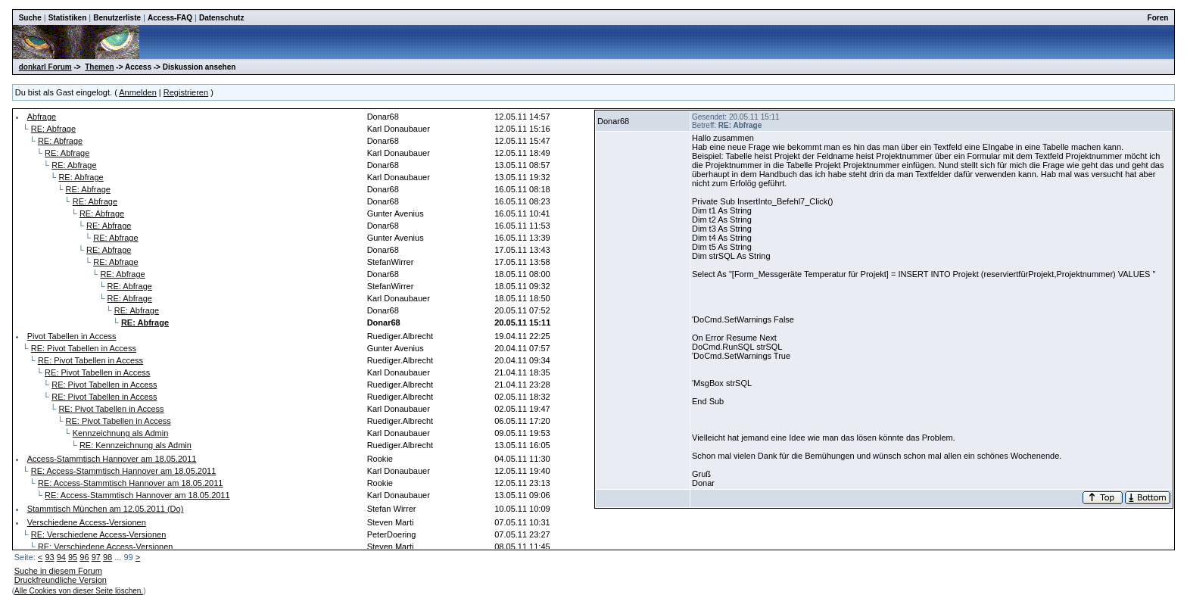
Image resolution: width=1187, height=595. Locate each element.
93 (49, 557)
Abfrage (42, 116)
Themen (99, 67)
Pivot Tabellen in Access (72, 336)
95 (72, 557)
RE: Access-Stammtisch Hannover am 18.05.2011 (124, 470)
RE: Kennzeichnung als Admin (135, 445)
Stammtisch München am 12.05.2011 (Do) (105, 508)
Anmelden (138, 92)
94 (61, 557)
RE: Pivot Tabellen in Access (83, 348)
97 (96, 557)
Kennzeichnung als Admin (121, 433)
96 (84, 557)
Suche (30, 18)
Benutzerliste (117, 18)
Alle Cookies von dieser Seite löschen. (78, 591)
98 (107, 557)
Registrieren (186, 92)
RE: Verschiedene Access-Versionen (99, 534)
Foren (1158, 18)
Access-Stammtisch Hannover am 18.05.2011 (112, 458)
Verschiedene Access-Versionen (86, 522)
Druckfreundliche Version (60, 579)
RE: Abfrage (53, 128)
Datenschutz (221, 18)
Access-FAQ (170, 18)
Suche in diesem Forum (58, 570)
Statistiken (67, 18)
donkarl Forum (45, 67)
